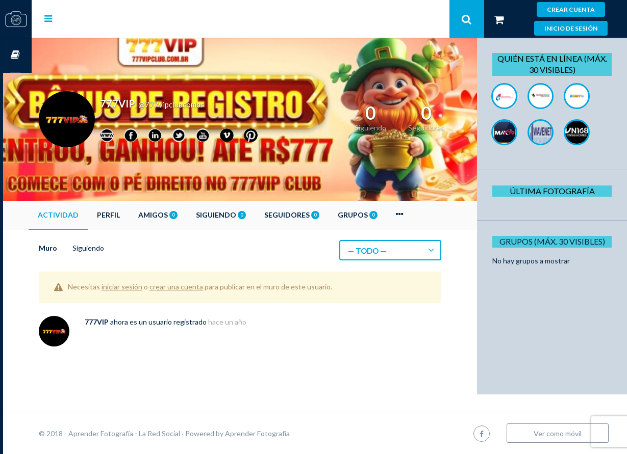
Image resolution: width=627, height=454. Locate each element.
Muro (76, 248)
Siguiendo (249, 214)
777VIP (125, 321)
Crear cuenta (571, 9)
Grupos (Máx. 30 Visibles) (555, 241)
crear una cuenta (205, 286)
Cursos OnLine (16, 55)
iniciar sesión (150, 286)
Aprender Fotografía (286, 433)
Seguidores (320, 214)
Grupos (386, 214)
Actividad (86, 214)
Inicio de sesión (570, 28)
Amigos (186, 214)
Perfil (137, 214)
